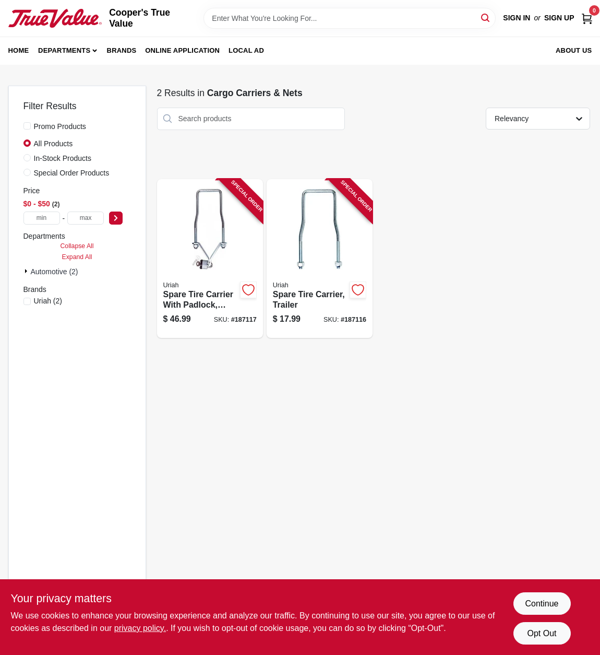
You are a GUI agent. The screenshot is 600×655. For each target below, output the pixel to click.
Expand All (77, 257)
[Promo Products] (27, 126)
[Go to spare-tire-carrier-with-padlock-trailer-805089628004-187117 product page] (210, 258)
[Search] (486, 17)
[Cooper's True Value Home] (55, 18)
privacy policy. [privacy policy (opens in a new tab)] (140, 628)
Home (18, 50)
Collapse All (76, 246)
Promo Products (60, 126)
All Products (53, 143)
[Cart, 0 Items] (587, 18)
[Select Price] (116, 218)
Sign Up (559, 18)
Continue (541, 603)
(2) (48, 301)
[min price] (41, 218)
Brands (122, 50)
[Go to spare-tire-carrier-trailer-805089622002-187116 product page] (320, 258)
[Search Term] (349, 18)
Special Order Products (72, 173)
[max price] (85, 218)
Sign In (516, 18)
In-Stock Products (63, 158)
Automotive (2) (54, 271)
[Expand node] (27, 271)
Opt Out (541, 633)
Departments (64, 50)
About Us (574, 50)
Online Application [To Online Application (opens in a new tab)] (182, 50)
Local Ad (246, 50)
